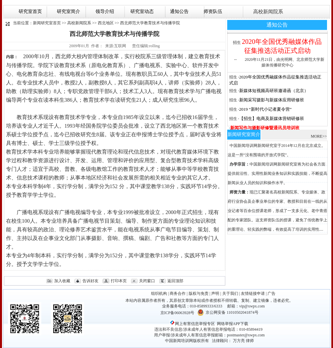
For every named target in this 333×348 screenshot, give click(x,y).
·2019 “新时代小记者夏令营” (265, 109)
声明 (215, 293)
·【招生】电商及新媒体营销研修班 (271, 118)
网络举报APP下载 (232, 323)
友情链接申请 (253, 293)
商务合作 (178, 293)
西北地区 (106, 23)
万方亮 (239, 340)
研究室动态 (141, 11)
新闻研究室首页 (47, 23)
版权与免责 (199, 293)
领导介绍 (104, 11)
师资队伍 (213, 11)
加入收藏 (62, 281)
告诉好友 (90, 281)
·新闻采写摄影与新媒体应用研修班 (271, 99)
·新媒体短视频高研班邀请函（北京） (273, 90)
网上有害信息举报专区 (192, 323)
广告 (271, 293)
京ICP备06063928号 (177, 312)
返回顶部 (175, 281)
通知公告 (178, 11)
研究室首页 (30, 11)
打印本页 (119, 281)
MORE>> (319, 136)
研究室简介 (68, 11)
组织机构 (159, 293)
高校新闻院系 (267, 11)
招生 (237, 42)
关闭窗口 (147, 281)
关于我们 (230, 293)
